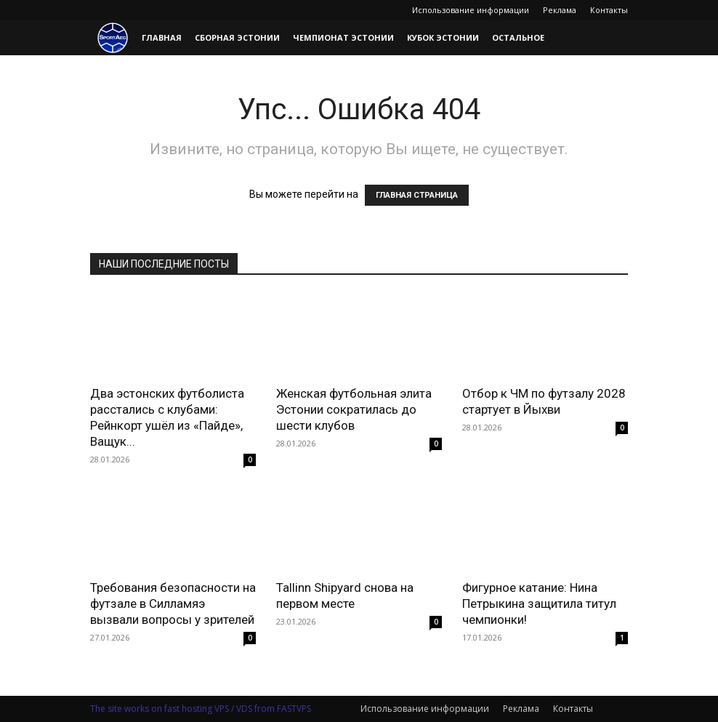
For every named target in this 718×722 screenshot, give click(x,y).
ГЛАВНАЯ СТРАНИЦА (417, 195)
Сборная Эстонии (237, 37)
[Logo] (112, 38)
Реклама (559, 9)
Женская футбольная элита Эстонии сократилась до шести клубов (354, 409)
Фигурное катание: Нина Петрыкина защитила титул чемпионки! (539, 603)
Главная (162, 37)
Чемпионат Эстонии (343, 37)
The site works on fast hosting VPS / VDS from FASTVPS (200, 708)
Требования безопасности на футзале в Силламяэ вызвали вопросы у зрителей (173, 603)
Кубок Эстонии (443, 37)
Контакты (609, 9)
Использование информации (470, 9)
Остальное (518, 37)
